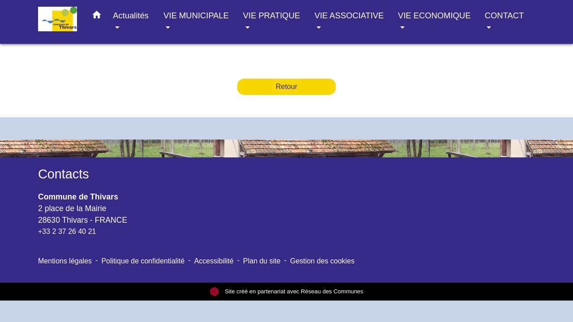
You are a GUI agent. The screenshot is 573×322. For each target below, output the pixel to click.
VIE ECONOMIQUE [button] (434, 15)
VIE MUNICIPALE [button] (196, 15)
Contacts (63, 174)
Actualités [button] (131, 15)
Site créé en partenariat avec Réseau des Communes (286, 291)
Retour (286, 86)
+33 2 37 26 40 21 (67, 231)
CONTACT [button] (504, 15)
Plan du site (262, 261)
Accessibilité (214, 261)
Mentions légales (65, 261)
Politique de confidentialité (142, 261)
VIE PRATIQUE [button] (271, 15)
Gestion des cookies (322, 261)
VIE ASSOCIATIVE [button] (349, 15)
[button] (96, 16)
